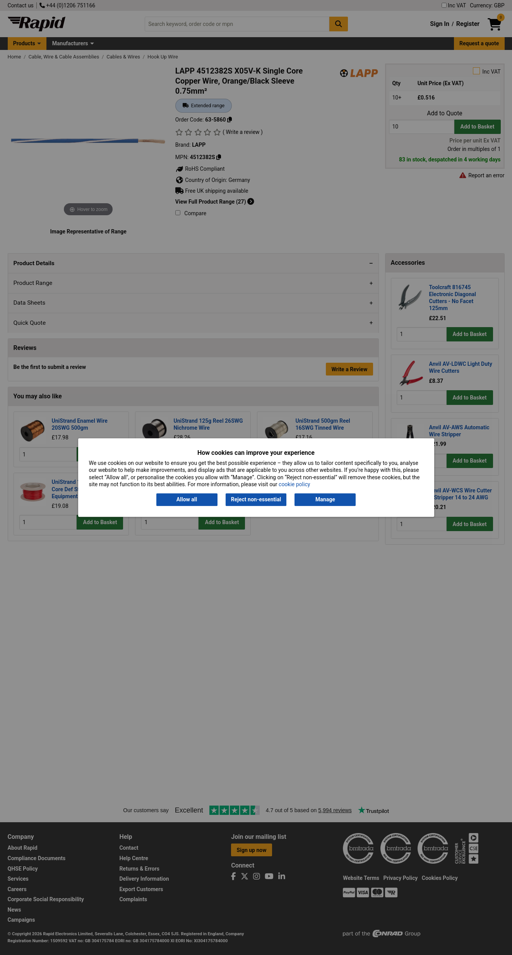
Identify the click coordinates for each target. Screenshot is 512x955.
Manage (325, 500)
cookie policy (294, 484)
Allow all (186, 500)
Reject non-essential (256, 500)
